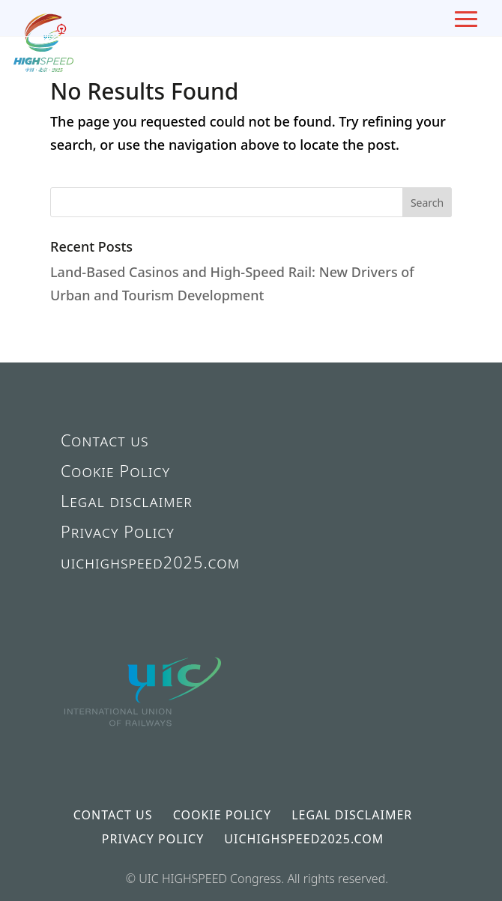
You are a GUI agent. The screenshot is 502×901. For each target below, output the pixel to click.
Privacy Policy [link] (118, 531)
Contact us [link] (105, 440)
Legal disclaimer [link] (127, 501)
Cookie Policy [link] (115, 471)
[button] (427, 202)
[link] (144, 752)
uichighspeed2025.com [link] (150, 562)
